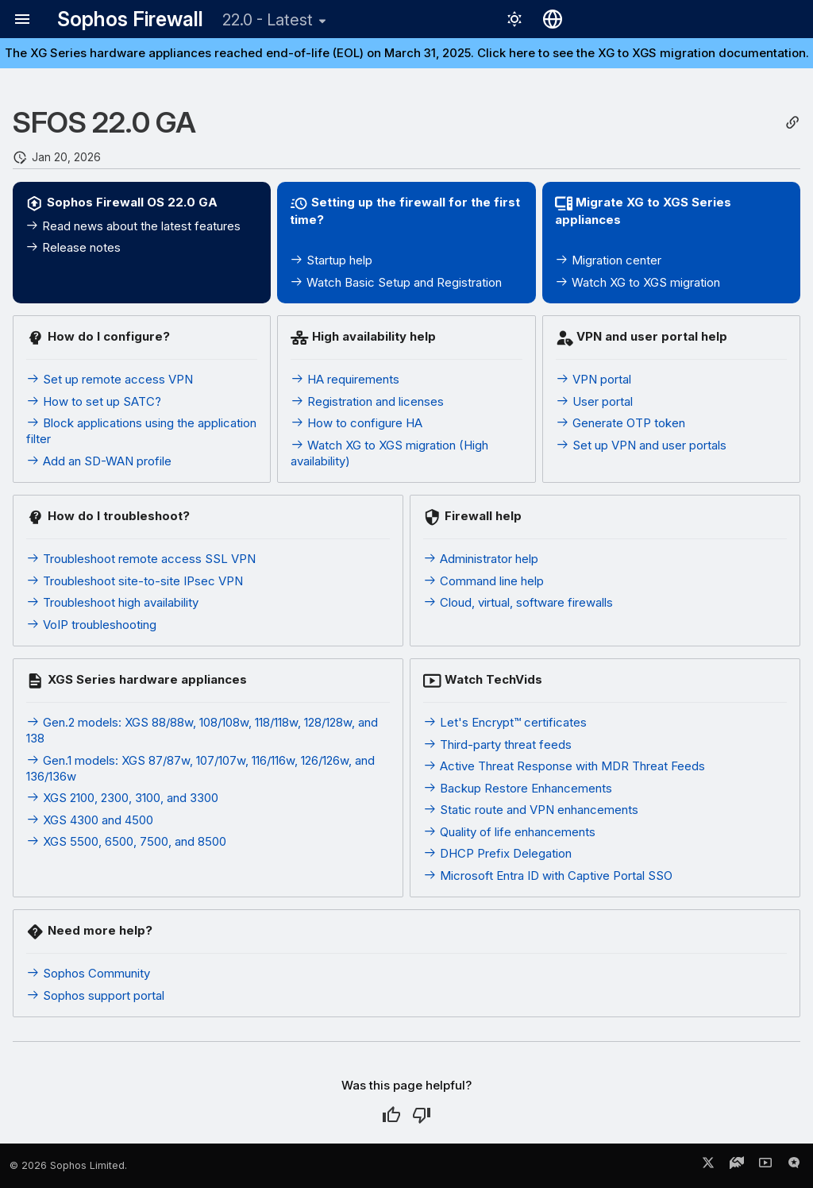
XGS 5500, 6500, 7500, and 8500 (126, 841)
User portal (594, 401)
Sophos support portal (95, 995)
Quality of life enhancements (509, 831)
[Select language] (552, 19)
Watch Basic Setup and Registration (396, 282)
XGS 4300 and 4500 (89, 819)
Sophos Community (88, 973)
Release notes (73, 247)
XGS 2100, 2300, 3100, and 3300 (122, 797)
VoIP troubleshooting (91, 624)
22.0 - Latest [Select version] (267, 19)
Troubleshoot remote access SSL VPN (141, 558)
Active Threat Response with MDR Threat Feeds (564, 765)
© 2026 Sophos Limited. (68, 1165)
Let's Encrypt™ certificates (505, 722)
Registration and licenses (367, 401)
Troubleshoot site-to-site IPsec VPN (134, 580)
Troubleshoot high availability (112, 602)
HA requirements (345, 379)
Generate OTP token (620, 422)
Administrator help (480, 558)
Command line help (483, 580)
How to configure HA (356, 422)
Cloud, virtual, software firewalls (518, 602)
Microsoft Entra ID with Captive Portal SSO (547, 875)
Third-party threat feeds (497, 744)
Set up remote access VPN (109, 379)
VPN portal (593, 379)
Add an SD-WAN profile (98, 461)
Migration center (608, 260)
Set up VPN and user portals (641, 445)
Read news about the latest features (133, 225)
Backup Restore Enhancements (517, 788)
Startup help (331, 260)
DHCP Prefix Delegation (497, 853)
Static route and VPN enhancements (530, 809)
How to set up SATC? (93, 401)
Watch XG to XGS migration (637, 282)
